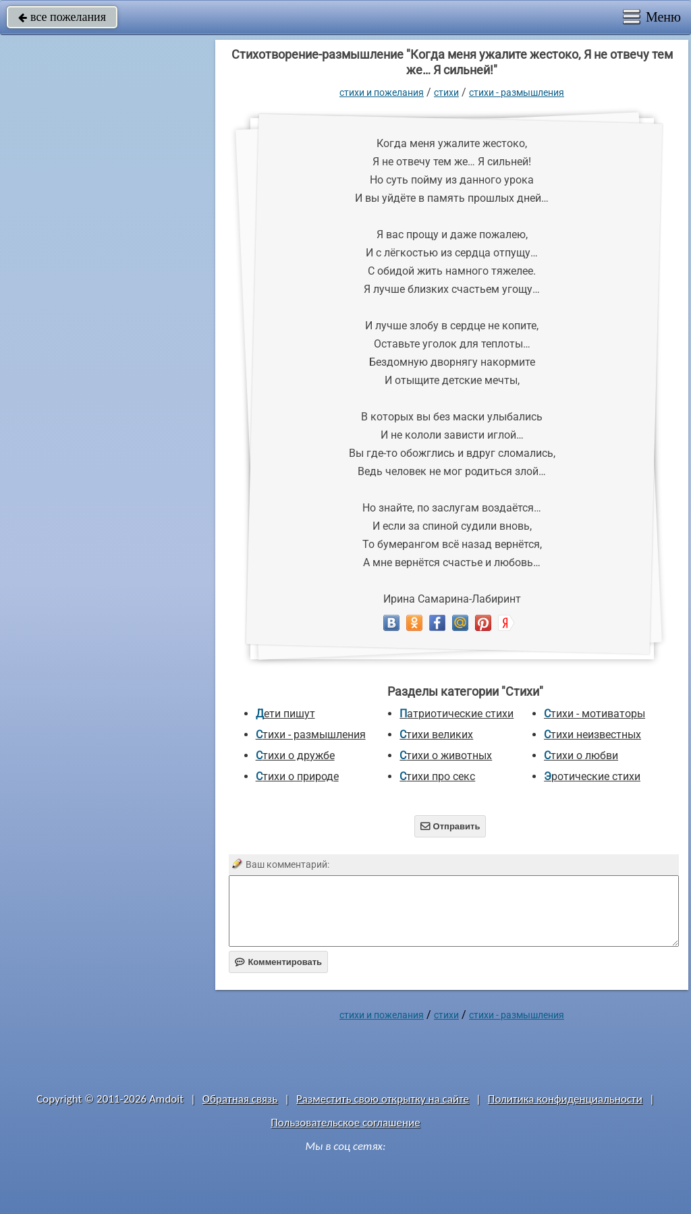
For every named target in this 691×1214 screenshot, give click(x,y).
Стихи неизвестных (592, 734)
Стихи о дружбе (295, 755)
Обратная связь (240, 1099)
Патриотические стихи (456, 713)
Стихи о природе (297, 776)
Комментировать (278, 962)
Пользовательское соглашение (345, 1122)
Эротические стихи (592, 776)
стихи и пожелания (381, 92)
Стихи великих (436, 734)
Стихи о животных (445, 755)
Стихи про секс (437, 776)
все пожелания (62, 17)
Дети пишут (285, 713)
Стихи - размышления (516, 92)
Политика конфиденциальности (565, 1099)
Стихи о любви (581, 755)
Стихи (446, 92)
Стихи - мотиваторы (594, 713)
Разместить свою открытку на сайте (382, 1099)
